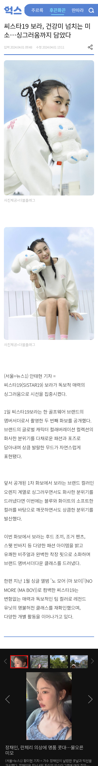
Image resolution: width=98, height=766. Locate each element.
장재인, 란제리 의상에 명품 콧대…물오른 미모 (44, 750)
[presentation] (5, 661)
